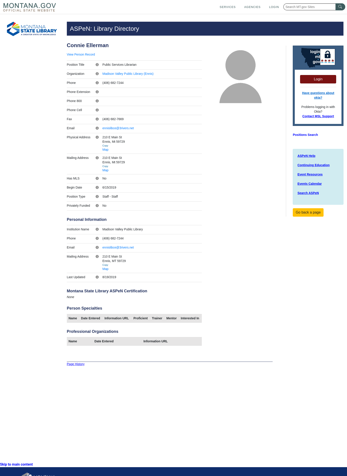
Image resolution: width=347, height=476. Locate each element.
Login (274, 7)
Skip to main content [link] (16, 464)
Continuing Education (313, 165)
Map (105, 149)
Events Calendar (309, 183)
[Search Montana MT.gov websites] (314, 6)
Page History (76, 364)
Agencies (252, 7)
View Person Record (81, 54)
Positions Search (305, 135)
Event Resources (310, 174)
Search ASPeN (308, 193)
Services (228, 7)
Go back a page (308, 212)
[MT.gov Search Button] (340, 6)
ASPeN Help (306, 156)
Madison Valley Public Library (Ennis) (128, 73)
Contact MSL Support (318, 116)
